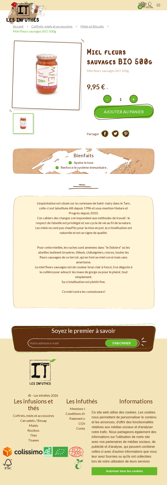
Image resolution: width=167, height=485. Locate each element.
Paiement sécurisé (82, 418)
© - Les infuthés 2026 (43, 395)
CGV (81, 423)
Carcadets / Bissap (33, 420)
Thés (33, 435)
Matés (33, 425)
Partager (105, 133)
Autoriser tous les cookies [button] (124, 471)
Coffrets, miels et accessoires (33, 416)
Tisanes (33, 440)
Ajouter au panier (124, 111)
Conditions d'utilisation (82, 413)
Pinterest (126, 133)
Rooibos (33, 430)
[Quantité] (120, 99)
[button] (151, 461)
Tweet (115, 133)
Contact (82, 428)
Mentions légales (82, 409)
